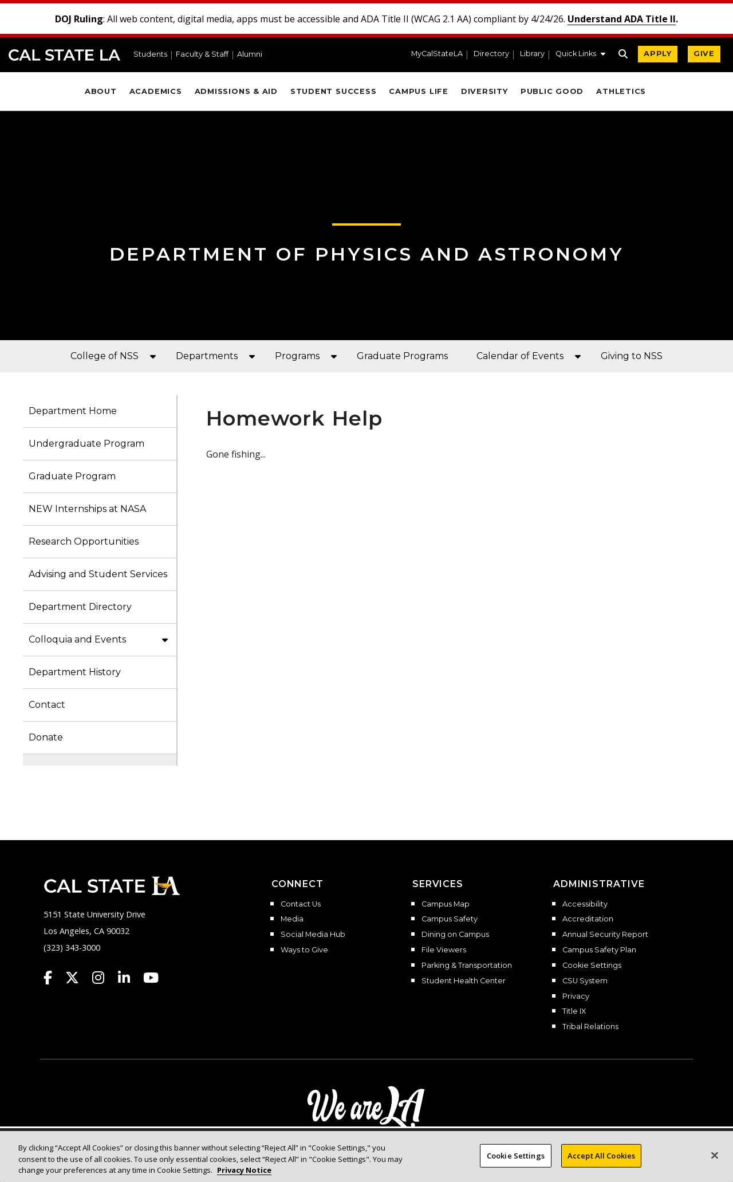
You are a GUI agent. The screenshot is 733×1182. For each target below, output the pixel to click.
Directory (491, 54)
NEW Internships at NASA (87, 508)
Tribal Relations (590, 1027)
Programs (297, 355)
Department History (75, 672)
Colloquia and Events (77, 639)
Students (150, 54)
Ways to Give (304, 950)
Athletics (621, 91)
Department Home (73, 410)
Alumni (249, 54)
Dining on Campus (455, 935)
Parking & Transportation (466, 966)
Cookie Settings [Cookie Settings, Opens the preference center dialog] (516, 1155)
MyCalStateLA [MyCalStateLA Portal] (437, 54)
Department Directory (80, 606)
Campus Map (445, 904)
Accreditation (587, 919)
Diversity (484, 91)
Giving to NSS (632, 355)
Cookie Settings (591, 966)
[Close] (714, 1155)
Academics (155, 91)
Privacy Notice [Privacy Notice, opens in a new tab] (244, 1170)
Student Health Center (463, 981)
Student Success (333, 91)
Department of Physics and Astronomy (366, 254)
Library (532, 54)
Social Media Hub (313, 935)
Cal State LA (64, 55)
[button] (580, 55)
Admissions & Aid (236, 91)
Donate (46, 737)
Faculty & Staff (202, 54)
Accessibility (585, 904)
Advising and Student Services (98, 574)
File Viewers (443, 950)
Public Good (552, 91)
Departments (207, 355)
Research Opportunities (84, 541)
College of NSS (104, 355)
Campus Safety (449, 919)
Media (292, 919)
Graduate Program (72, 476)
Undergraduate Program (86, 443)
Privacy (575, 996)
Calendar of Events (519, 355)
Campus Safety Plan (599, 950)
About (101, 91)
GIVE (704, 53)
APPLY (658, 53)
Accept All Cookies (601, 1155)
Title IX (574, 1011)
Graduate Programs (402, 355)
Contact (47, 704)
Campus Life (418, 91)
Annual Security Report (605, 935)
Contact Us (301, 904)
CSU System (585, 981)
